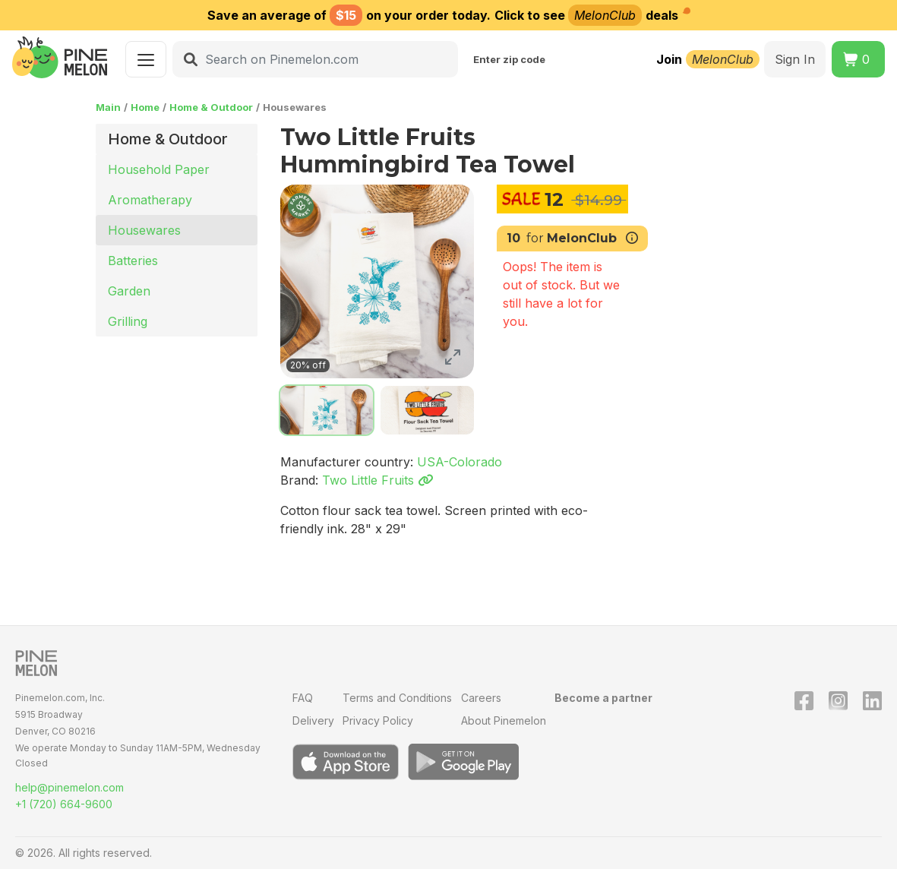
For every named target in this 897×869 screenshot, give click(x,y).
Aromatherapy (150, 199)
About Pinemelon (503, 720)
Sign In (795, 59)
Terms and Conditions (397, 697)
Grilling (127, 321)
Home (145, 107)
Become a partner (603, 697)
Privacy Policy (378, 720)
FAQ (302, 697)
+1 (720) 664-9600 (63, 804)
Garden (129, 291)
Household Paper (159, 169)
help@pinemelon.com (69, 787)
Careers (481, 697)
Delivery (313, 720)
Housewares (144, 230)
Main (108, 107)
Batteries (133, 260)
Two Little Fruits (377, 480)
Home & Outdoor (211, 107)
